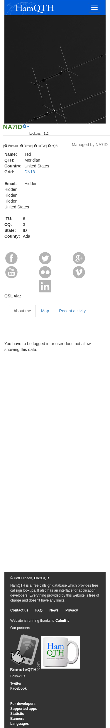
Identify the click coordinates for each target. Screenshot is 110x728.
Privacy (71, 610)
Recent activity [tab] (72, 311)
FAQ (39, 610)
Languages (19, 724)
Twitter (15, 683)
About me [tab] (22, 311)
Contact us (19, 610)
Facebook (18, 688)
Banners (17, 719)
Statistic (17, 714)
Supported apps (23, 709)
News (53, 610)
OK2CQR (41, 578)
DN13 (29, 171)
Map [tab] (45, 311)
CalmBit (62, 621)
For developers (22, 704)
